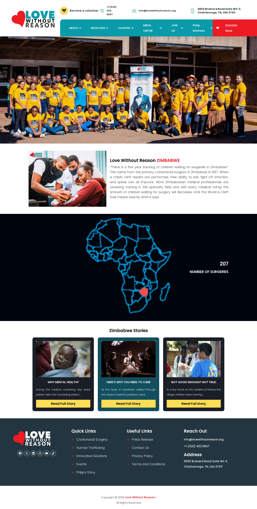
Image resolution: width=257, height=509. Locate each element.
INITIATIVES (98, 28)
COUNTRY (124, 28)
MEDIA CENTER (148, 28)
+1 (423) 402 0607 (196, 446)
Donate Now (231, 28)
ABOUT (73, 28)
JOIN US (175, 28)
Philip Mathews (199, 28)
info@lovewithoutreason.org (157, 10)
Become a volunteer (84, 10)
